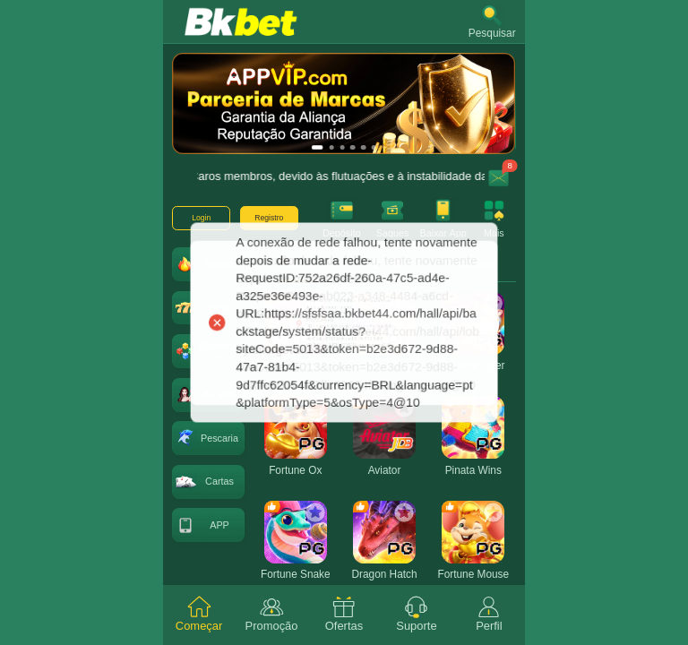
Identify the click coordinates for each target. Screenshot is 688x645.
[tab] (199, 615)
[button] (492, 21)
